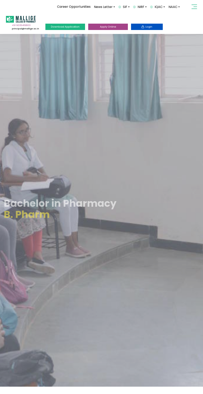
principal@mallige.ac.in (25, 28)
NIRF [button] (138, 7)
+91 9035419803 (21, 25)
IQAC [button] (156, 7)
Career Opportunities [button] (74, 7)
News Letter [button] (103, 7)
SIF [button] (123, 7)
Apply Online (108, 26)
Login (147, 26)
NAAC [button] (173, 7)
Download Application (65, 26)
